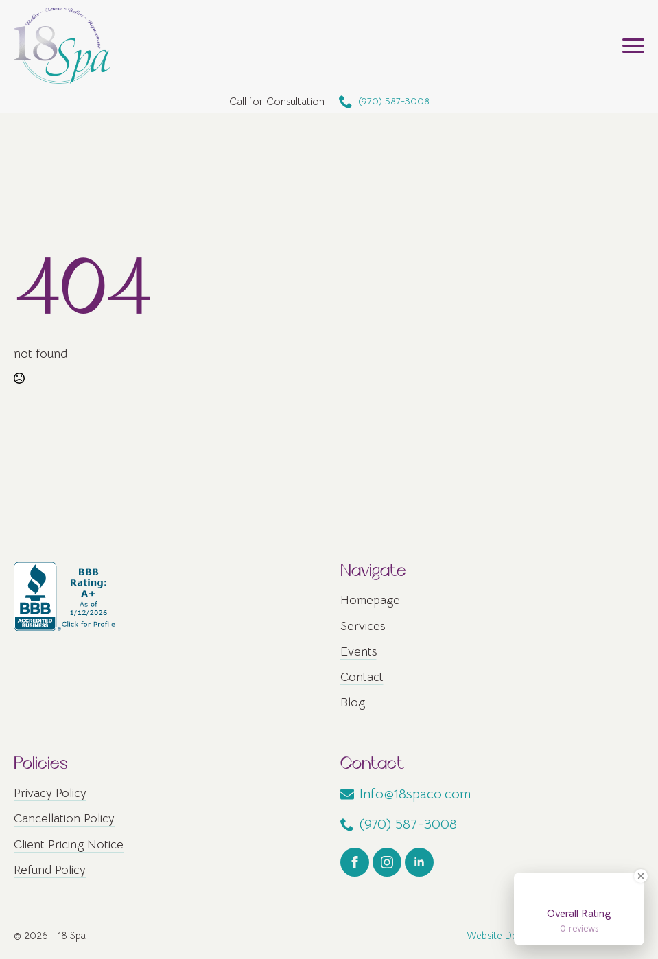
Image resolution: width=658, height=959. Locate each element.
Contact (362, 676)
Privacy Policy (50, 792)
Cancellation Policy (64, 818)
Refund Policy (50, 869)
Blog (352, 702)
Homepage (370, 600)
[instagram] (387, 862)
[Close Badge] (641, 876)
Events (358, 651)
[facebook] (354, 862)
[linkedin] (419, 862)
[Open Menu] (633, 45)
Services (362, 626)
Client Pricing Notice (69, 844)
